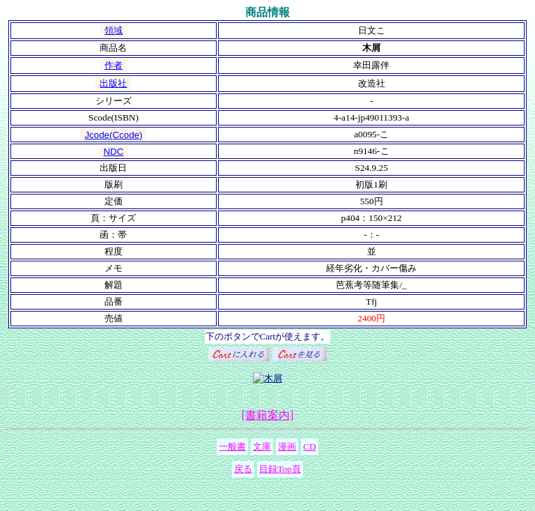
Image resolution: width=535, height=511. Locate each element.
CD (309, 446)
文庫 (262, 446)
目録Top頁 (280, 469)
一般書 (232, 446)
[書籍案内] (268, 415)
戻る (243, 469)
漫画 (287, 446)
